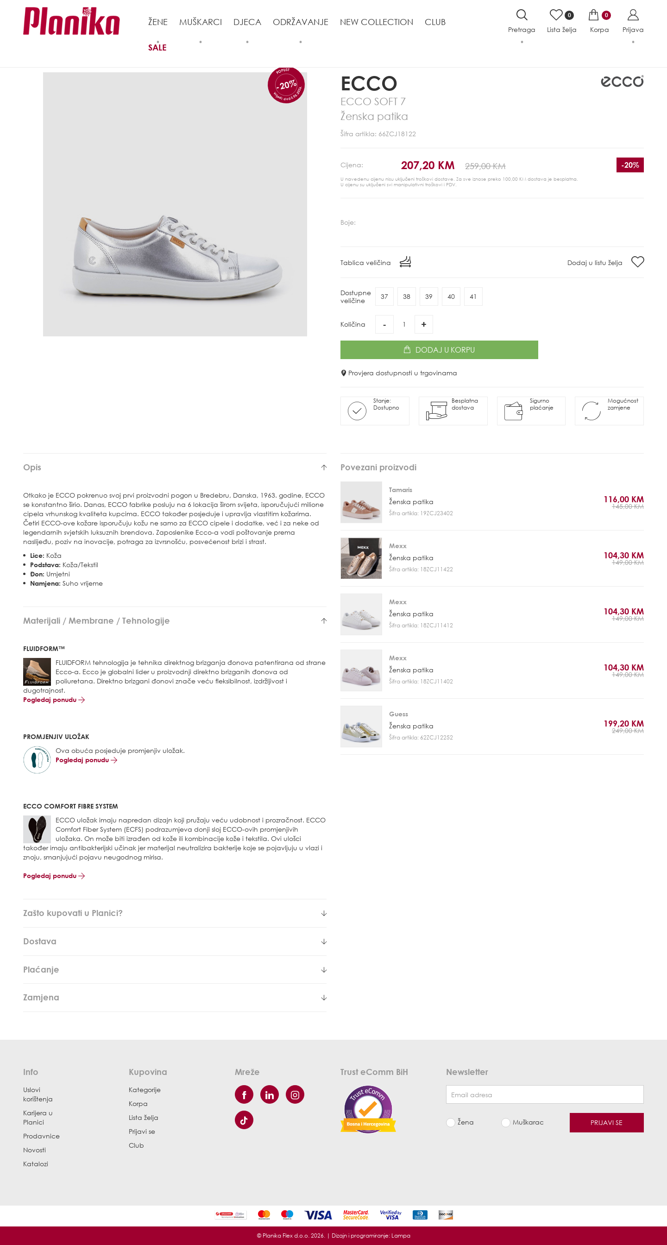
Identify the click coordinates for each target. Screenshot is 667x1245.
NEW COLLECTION (376, 22)
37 (384, 296)
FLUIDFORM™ (44, 648)
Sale (157, 47)
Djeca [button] (247, 22)
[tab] (175, 467)
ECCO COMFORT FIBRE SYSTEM (70, 806)
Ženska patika (411, 502)
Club (435, 22)
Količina (352, 324)
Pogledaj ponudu (54, 699)
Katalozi (35, 1164)
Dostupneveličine (355, 296)
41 (473, 296)
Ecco (368, 83)
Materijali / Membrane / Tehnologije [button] (175, 621)
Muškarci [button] (200, 22)
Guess (398, 714)
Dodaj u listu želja (605, 261)
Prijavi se (142, 1131)
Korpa (138, 1103)
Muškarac (528, 1122)
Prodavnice (41, 1136)
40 (451, 296)
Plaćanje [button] (175, 969)
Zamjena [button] (175, 997)
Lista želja (143, 1117)
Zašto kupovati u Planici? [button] (175, 913)
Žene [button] (158, 22)
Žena (466, 1122)
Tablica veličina (375, 261)
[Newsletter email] (545, 1094)
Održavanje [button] (300, 22)
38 (406, 296)
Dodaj (439, 349)
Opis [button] (175, 467)
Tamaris (400, 489)
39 (429, 296)
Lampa (400, 1235)
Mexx (398, 546)
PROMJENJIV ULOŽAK (56, 736)
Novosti (34, 1150)
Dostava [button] (175, 941)
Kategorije (145, 1089)
